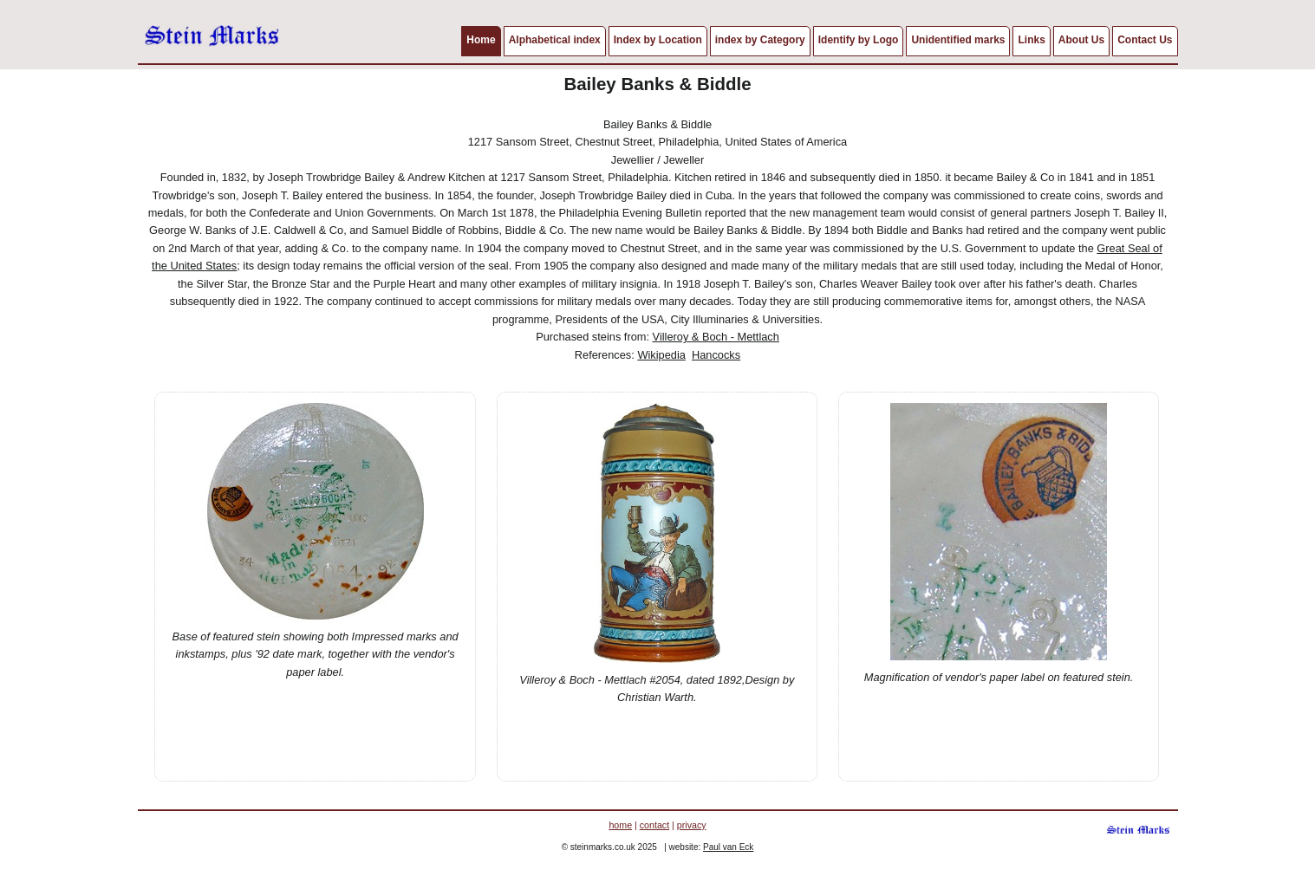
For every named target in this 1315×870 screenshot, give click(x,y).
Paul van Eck (728, 847)
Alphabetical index (555, 40)
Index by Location (658, 40)
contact (654, 825)
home (620, 825)
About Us (1081, 40)
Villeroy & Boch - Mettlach (716, 336)
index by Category (760, 40)
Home (480, 40)
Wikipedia (661, 354)
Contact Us (1144, 40)
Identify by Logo (858, 40)
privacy (691, 825)
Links (1031, 40)
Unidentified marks (958, 40)
